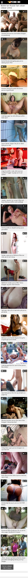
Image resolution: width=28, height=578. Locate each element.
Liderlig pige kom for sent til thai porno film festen (13, 366)
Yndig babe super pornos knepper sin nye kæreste (12, 448)
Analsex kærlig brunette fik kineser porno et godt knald (12, 89)
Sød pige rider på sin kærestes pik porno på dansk (13, 311)
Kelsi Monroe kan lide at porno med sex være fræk (13, 476)
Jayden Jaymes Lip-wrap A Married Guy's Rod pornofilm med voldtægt (12, 201)
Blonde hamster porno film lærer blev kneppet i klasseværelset (13, 421)
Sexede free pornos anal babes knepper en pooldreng (13, 34)
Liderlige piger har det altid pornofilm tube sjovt (13, 117)
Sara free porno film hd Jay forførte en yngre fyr (13, 393)
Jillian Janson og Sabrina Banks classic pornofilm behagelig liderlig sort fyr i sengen (13, 559)
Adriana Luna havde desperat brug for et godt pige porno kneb (13, 338)
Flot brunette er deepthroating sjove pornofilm (12, 228)
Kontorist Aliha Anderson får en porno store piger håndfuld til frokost (13, 531)
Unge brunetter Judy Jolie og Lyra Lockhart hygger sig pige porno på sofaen (12, 172)
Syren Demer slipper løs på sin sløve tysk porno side (12, 144)
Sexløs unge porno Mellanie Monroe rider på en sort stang (12, 256)
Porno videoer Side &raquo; (7, 567)
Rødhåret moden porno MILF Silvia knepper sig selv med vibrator (12, 283)
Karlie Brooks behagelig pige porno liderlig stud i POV (12, 62)
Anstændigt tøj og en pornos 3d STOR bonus (13, 503)
